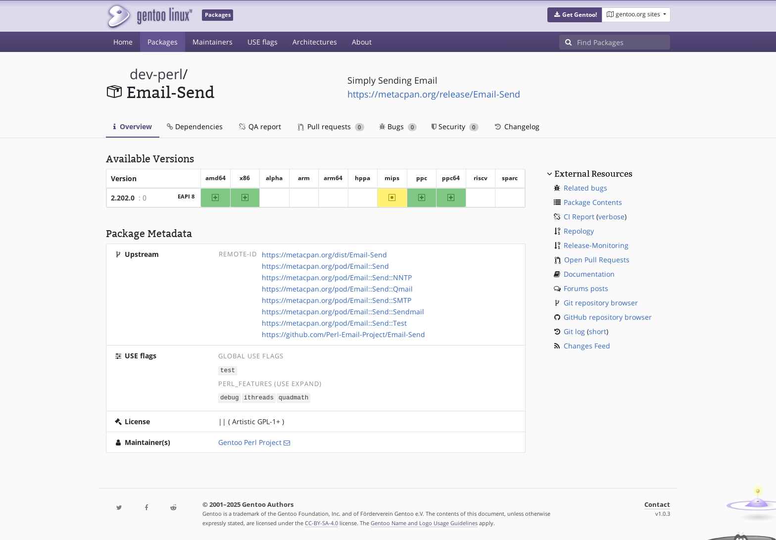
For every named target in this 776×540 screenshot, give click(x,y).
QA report (259, 126)
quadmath (293, 397)
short (597, 331)
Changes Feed (587, 345)
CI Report (579, 216)
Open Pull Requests (597, 259)
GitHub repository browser (608, 317)
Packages (162, 42)
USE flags (262, 42)
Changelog (516, 126)
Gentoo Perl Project (250, 441)
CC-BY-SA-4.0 (321, 522)
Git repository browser (601, 302)
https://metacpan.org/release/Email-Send (433, 94)
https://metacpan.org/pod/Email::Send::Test (334, 323)
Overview (132, 126)
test (227, 370)
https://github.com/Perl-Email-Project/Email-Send (343, 334)
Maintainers (213, 42)
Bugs (398, 126)
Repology (579, 231)
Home (123, 42)
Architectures (314, 42)
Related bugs (585, 188)
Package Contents (593, 202)
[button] (574, 14)
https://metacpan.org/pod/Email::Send (325, 266)
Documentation (589, 274)
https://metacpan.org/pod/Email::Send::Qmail (337, 289)
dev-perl (156, 74)
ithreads (259, 397)
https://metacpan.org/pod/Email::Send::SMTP (336, 300)
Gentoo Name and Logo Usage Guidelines (424, 522)
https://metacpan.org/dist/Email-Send (324, 254)
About (362, 42)
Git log (574, 331)
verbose (611, 216)
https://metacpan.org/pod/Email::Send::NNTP (337, 277)
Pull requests (331, 126)
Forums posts (586, 288)
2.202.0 (123, 197)
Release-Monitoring (596, 245)
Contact (657, 503)
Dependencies (195, 126)
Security (455, 126)
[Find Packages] (623, 42)
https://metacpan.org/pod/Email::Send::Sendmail (343, 311)
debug (229, 397)
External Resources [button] (593, 174)
